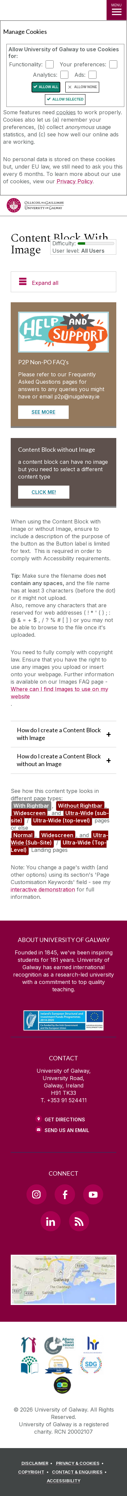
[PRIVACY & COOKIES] (81, 1463)
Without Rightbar (80, 805)
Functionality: (26, 64)
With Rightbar (31, 805)
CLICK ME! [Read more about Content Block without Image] (43, 492)
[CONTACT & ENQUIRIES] (80, 1472)
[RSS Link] (79, 1221)
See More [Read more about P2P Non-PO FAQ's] (43, 412)
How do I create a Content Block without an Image (59, 760)
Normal (23, 835)
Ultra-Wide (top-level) (61, 820)
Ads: (79, 74)
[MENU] (117, 10)
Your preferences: (83, 64)
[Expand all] (63, 282)
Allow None (85, 87)
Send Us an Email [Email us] (67, 1130)
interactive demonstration (43, 889)
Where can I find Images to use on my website (59, 693)
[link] (28, 1345)
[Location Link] (63, 1300)
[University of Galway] (35, 207)
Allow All (49, 87)
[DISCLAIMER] (38, 1463)
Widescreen (29, 813)
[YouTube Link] (93, 1194)
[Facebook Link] (65, 1194)
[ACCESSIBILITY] (63, 1481)
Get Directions (65, 1119)
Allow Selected (67, 99)
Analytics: (45, 74)
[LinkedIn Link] (51, 1221)
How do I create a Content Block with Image (59, 734)
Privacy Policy (74, 181)
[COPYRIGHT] (34, 1472)
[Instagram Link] (36, 1194)
